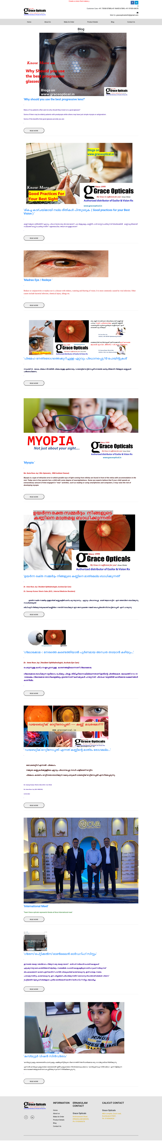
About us (47, 22)
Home (29, 22)
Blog (112, 22)
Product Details (92, 22)
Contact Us (131, 22)
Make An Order (69, 22)
